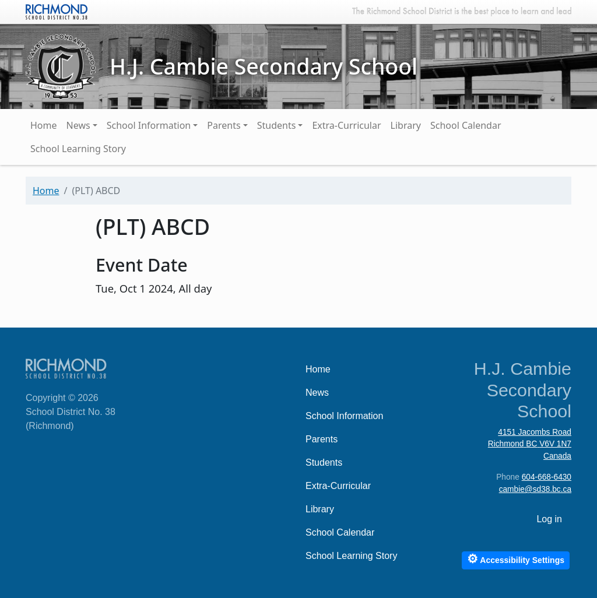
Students (276, 125)
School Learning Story (78, 148)
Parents (223, 125)
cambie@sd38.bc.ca (535, 489)
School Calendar (465, 125)
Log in (549, 519)
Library (406, 125)
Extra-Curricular (346, 125)
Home (43, 125)
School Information (149, 125)
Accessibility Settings (515, 558)
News (78, 125)
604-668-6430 (546, 477)
